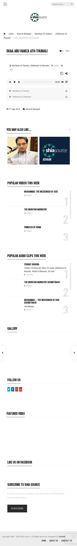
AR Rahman (29, 306)
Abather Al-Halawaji (32, 268)
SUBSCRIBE (17, 508)
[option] (23, 151)
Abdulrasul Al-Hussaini (39, 65)
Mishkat (62, 536)
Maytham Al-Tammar (20, 65)
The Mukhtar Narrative (35, 209)
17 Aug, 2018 (14, 109)
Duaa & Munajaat (33, 109)
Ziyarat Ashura (31, 264)
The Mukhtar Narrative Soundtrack (42, 282)
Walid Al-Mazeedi (39, 271)
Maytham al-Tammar (19, 91)
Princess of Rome (32, 227)
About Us (53, 540)
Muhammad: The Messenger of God (41, 191)
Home (44, 540)
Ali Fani (51, 271)
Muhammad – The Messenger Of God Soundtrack (41, 301)
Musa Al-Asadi (48, 268)
